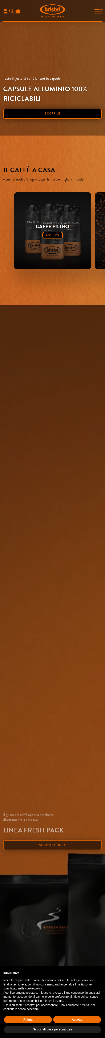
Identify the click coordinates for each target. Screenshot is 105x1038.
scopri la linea (52, 854)
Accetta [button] (77, 1019)
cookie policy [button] (33, 988)
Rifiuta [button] (28, 1019)
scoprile (52, 113)
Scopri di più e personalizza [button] (52, 1029)
